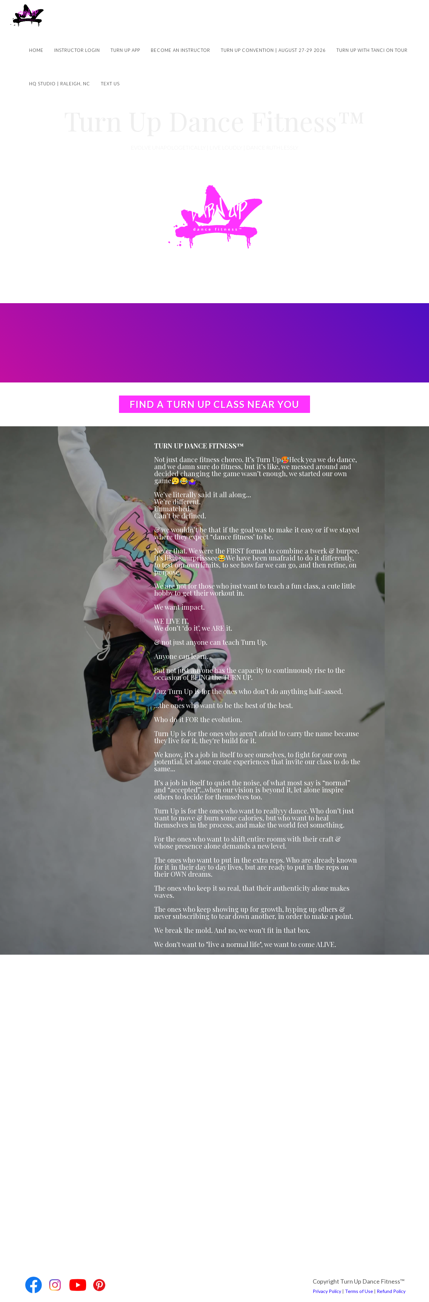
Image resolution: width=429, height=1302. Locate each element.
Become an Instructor (180, 50)
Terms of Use (359, 1291)
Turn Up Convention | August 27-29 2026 (273, 50)
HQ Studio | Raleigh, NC (59, 83)
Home (36, 50)
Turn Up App (125, 50)
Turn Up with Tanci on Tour (372, 50)
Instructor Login (77, 50)
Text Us (110, 83)
